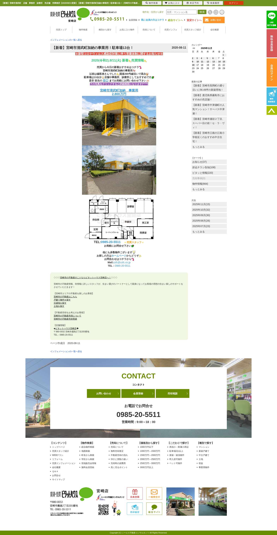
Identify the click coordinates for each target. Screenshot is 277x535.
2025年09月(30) (201, 215)
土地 (201, 459)
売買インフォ (170, 29)
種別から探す (105, 29)
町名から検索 (87, 455)
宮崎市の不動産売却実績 (65, 319)
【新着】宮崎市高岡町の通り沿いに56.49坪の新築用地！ (208, 87)
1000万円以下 (146, 447)
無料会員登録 (87, 467)
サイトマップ (58, 479)
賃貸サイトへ (194, 20)
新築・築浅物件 (176, 455)
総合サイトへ (175, 20)
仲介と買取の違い (119, 459)
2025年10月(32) (201, 209)
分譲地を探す (60, 303)
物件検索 (83, 29)
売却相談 (173, 393)
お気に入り (172, 3)
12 (208, 61)
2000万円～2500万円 (150, 459)
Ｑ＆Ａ (55, 471)
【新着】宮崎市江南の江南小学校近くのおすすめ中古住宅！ (208, 137)
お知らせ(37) (199, 161)
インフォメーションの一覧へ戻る (66, 40)
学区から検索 (87, 459)
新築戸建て (204, 451)
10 (197, 61)
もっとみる (198, 146)
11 (202, 61)
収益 (201, 463)
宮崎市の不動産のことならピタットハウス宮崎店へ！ (85, 277)
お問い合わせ (103, 393)
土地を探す (59, 306)
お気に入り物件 (127, 29)
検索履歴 (213, 3)
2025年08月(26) (201, 220)
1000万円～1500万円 (150, 451)
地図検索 (85, 451)
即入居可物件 (175, 459)
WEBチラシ (57, 455)
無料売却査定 (117, 451)
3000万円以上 (146, 467)
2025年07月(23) (201, 226)
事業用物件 (204, 467)
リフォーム (57, 459)
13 (213, 61)
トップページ (58, 447)
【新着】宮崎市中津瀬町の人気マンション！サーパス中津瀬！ (208, 109)
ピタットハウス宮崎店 (65, 328)
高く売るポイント (119, 467)
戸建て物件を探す (62, 300)
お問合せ (56, 475)
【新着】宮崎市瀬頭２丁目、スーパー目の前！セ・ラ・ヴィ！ (208, 123)
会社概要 (214, 29)
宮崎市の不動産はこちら (65, 296)
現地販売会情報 (88, 463)
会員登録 (133, 20)
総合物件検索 (87, 447)
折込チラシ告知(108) (204, 167)
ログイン (233, 3)
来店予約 (193, 3)
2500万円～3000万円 (150, 463)
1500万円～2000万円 (150, 455)
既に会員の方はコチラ (152, 20)
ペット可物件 (175, 463)
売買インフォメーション (63, 463)
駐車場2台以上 (176, 451)
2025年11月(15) (201, 204)
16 (193, 65)
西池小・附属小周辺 (178, 447)
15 (224, 61)
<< (194, 48)
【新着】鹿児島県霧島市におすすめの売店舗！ (208, 97)
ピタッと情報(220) (202, 172)
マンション (204, 447)
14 (219, 61)
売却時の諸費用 (118, 463)
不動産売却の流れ (119, 455)
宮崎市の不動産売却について (67, 315)
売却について (149, 29)
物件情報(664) (200, 183)
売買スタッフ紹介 (192, 29)
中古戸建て (204, 455)
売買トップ (61, 29)
